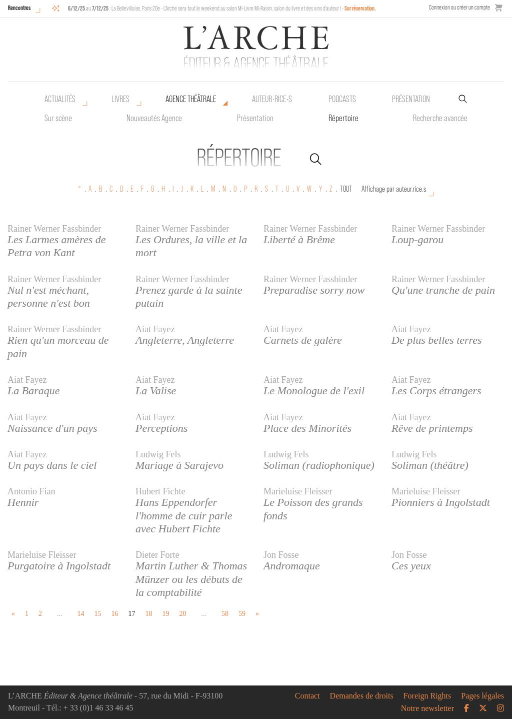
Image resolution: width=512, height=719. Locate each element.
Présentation (255, 118)
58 (225, 613)
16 (115, 613)
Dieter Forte (157, 555)
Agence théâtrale (191, 99)
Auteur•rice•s (272, 99)
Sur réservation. (360, 8)
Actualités (60, 99)
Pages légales (482, 696)
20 (183, 613)
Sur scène (58, 118)
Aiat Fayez (155, 329)
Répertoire (343, 118)
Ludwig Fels (158, 454)
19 (166, 613)
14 (81, 613)
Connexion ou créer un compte (459, 7)
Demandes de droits (362, 696)
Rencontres (19, 8)
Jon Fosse (281, 555)
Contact (307, 696)
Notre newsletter (427, 708)
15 (98, 613)
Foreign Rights (428, 696)
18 (149, 613)
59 (242, 613)
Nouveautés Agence (154, 118)
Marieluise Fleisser (298, 491)
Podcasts (342, 99)
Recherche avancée (440, 118)
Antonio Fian (32, 491)
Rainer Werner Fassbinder (54, 229)
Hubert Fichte (160, 491)
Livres (121, 99)
